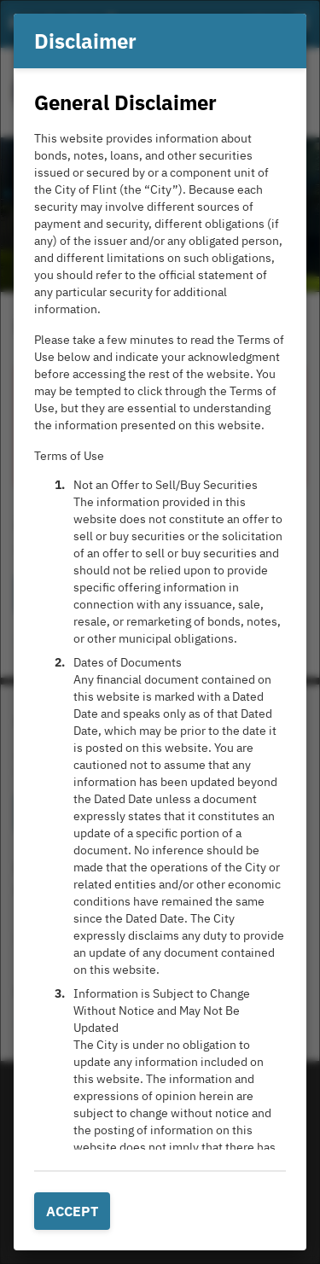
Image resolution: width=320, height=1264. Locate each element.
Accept (72, 1211)
